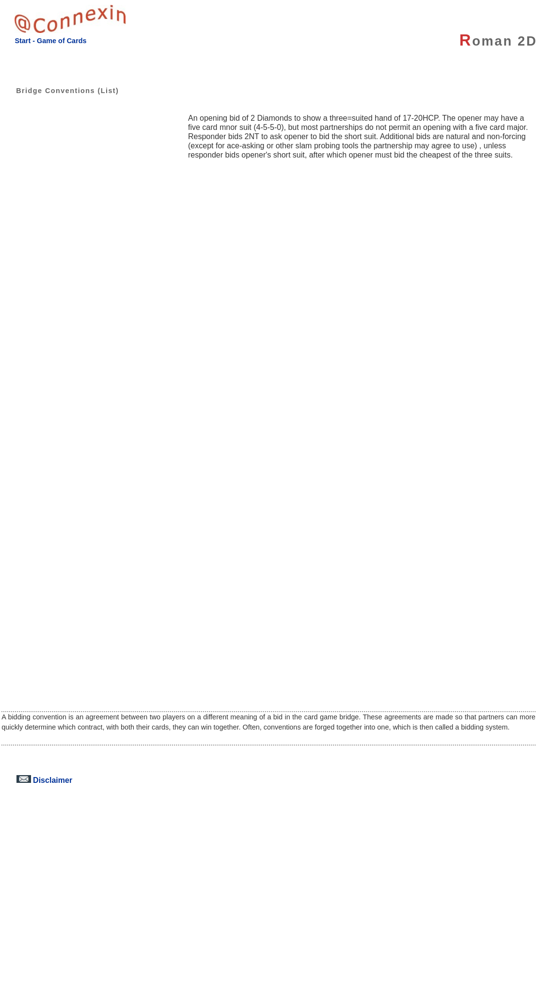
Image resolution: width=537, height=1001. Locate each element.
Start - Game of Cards (50, 41)
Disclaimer (44, 780)
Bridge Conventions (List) (60, 91)
